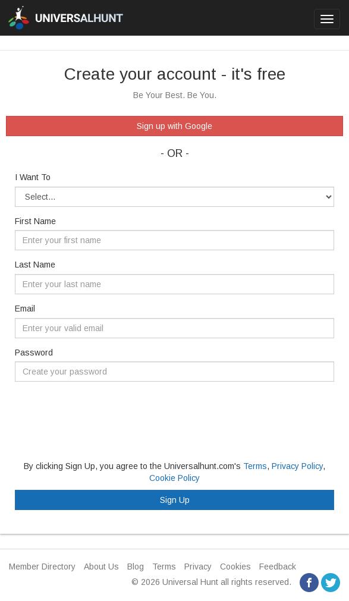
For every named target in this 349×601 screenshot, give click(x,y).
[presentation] (105, 414)
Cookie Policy (174, 478)
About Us (101, 566)
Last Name (35, 264)
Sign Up (175, 500)
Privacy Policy (297, 466)
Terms (255, 466)
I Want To (33, 177)
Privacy (198, 566)
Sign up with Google (174, 126)
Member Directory (42, 566)
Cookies (235, 566)
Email (25, 308)
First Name (35, 221)
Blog (135, 566)
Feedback (277, 566)
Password (34, 352)
